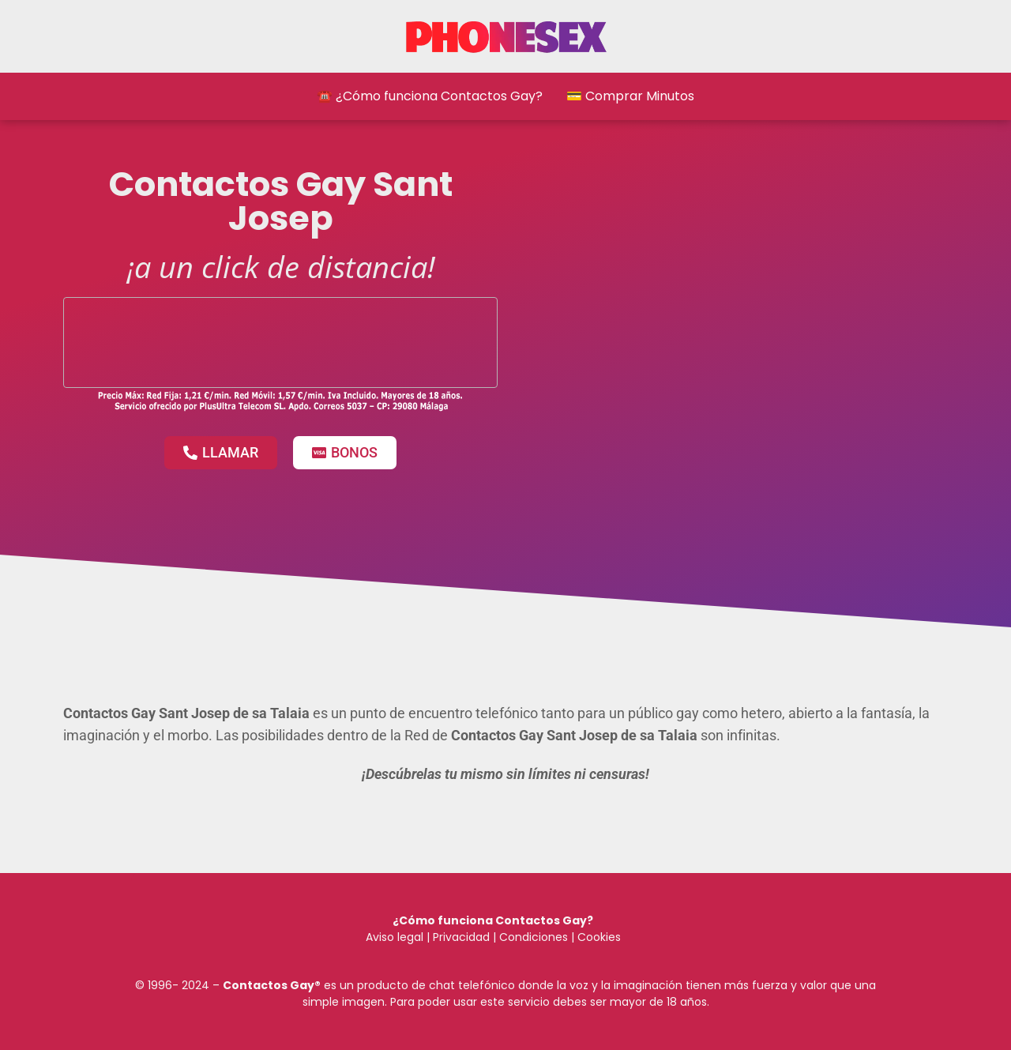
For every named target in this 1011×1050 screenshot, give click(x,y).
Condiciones (532, 937)
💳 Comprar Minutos (630, 96)
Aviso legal (394, 937)
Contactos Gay (268, 985)
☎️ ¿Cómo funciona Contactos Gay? (430, 96)
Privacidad (461, 937)
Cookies (599, 937)
